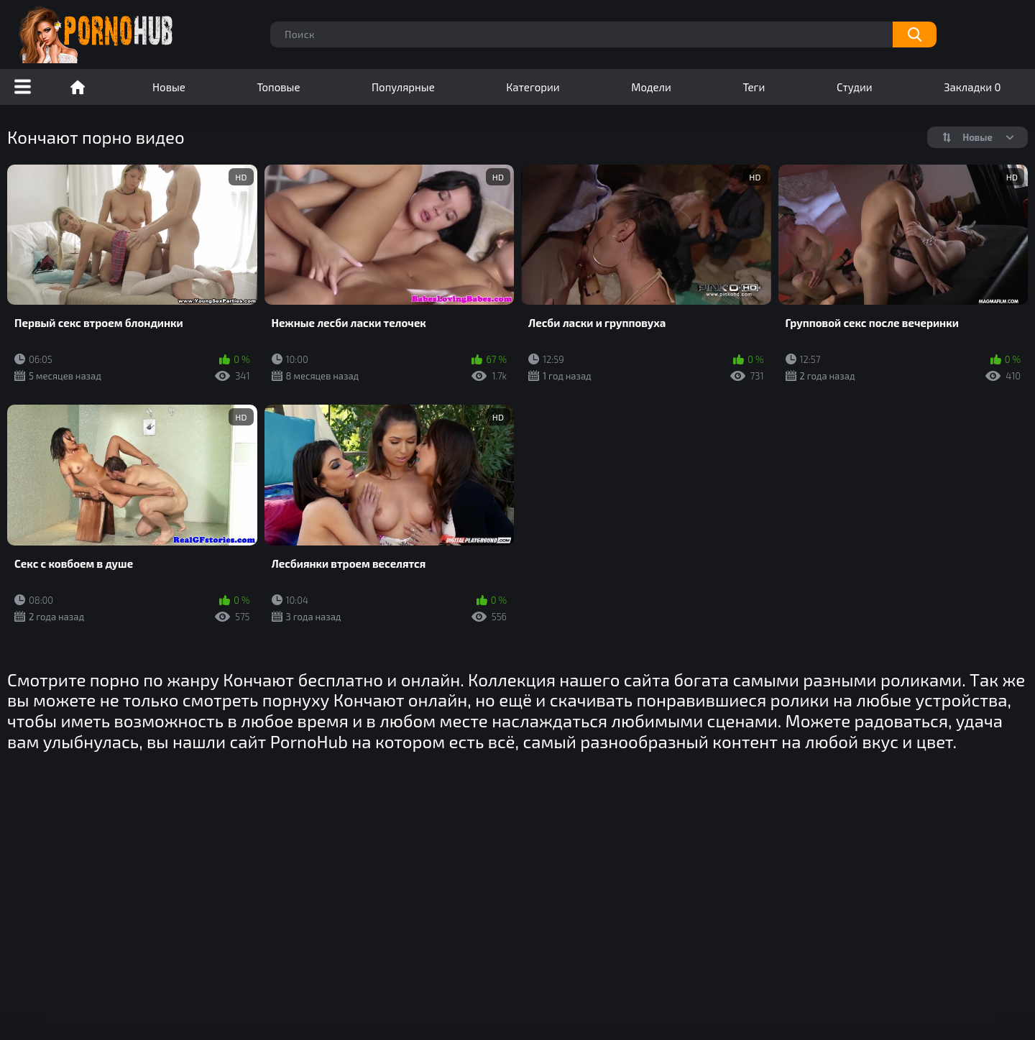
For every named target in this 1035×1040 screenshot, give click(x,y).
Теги (753, 86)
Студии (855, 86)
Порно (78, 87)
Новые (168, 86)
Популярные (403, 86)
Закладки (972, 86)
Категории (532, 86)
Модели (651, 86)
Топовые (278, 86)
